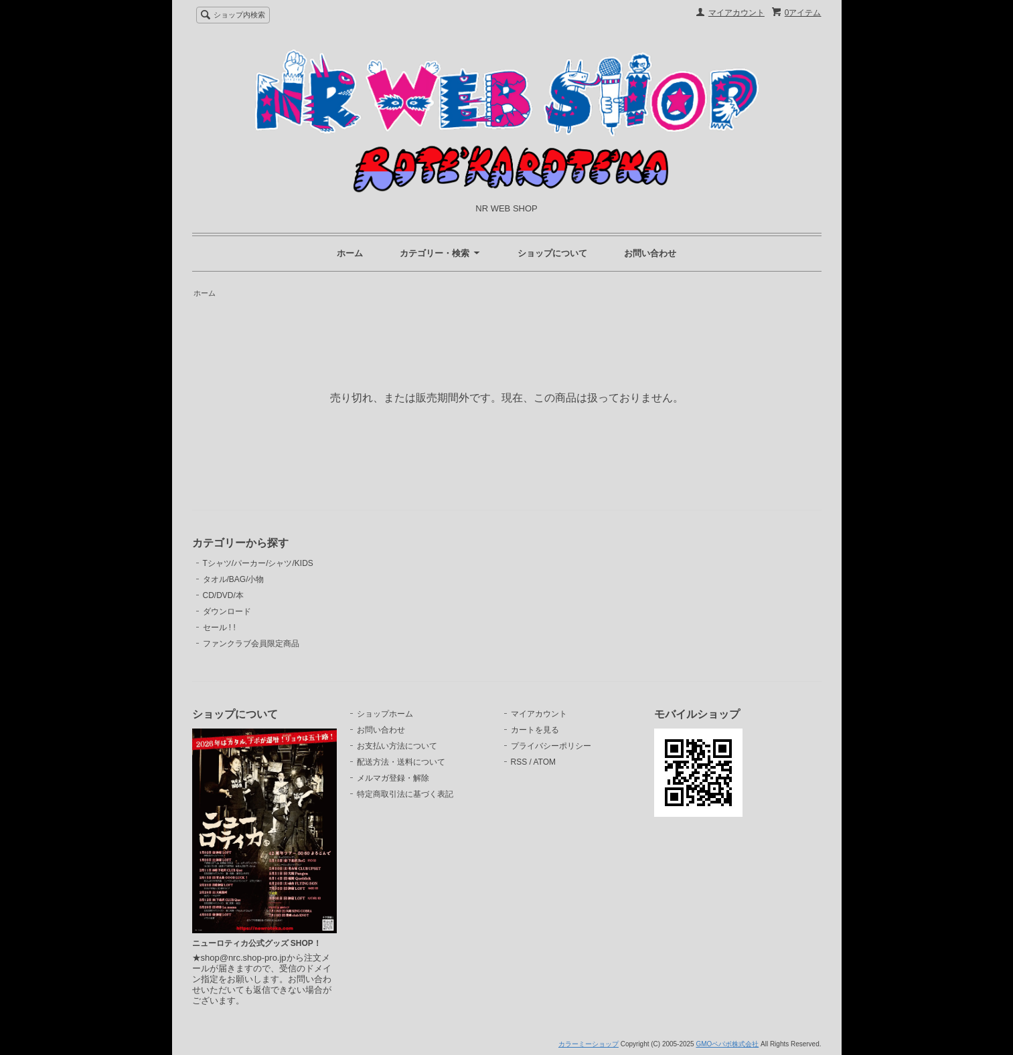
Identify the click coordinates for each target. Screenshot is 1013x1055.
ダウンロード (227, 611)
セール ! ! (219, 627)
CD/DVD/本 (223, 595)
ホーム (350, 253)
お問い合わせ (650, 253)
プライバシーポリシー (551, 746)
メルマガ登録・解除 (393, 778)
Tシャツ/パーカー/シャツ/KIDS (258, 563)
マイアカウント (736, 12)
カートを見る (535, 730)
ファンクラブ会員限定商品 (251, 643)
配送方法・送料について (401, 762)
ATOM (544, 762)
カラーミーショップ (588, 1044)
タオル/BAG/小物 (233, 579)
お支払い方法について (397, 746)
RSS (519, 762)
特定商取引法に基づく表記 (405, 794)
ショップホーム (385, 713)
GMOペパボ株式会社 (727, 1044)
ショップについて (552, 253)
